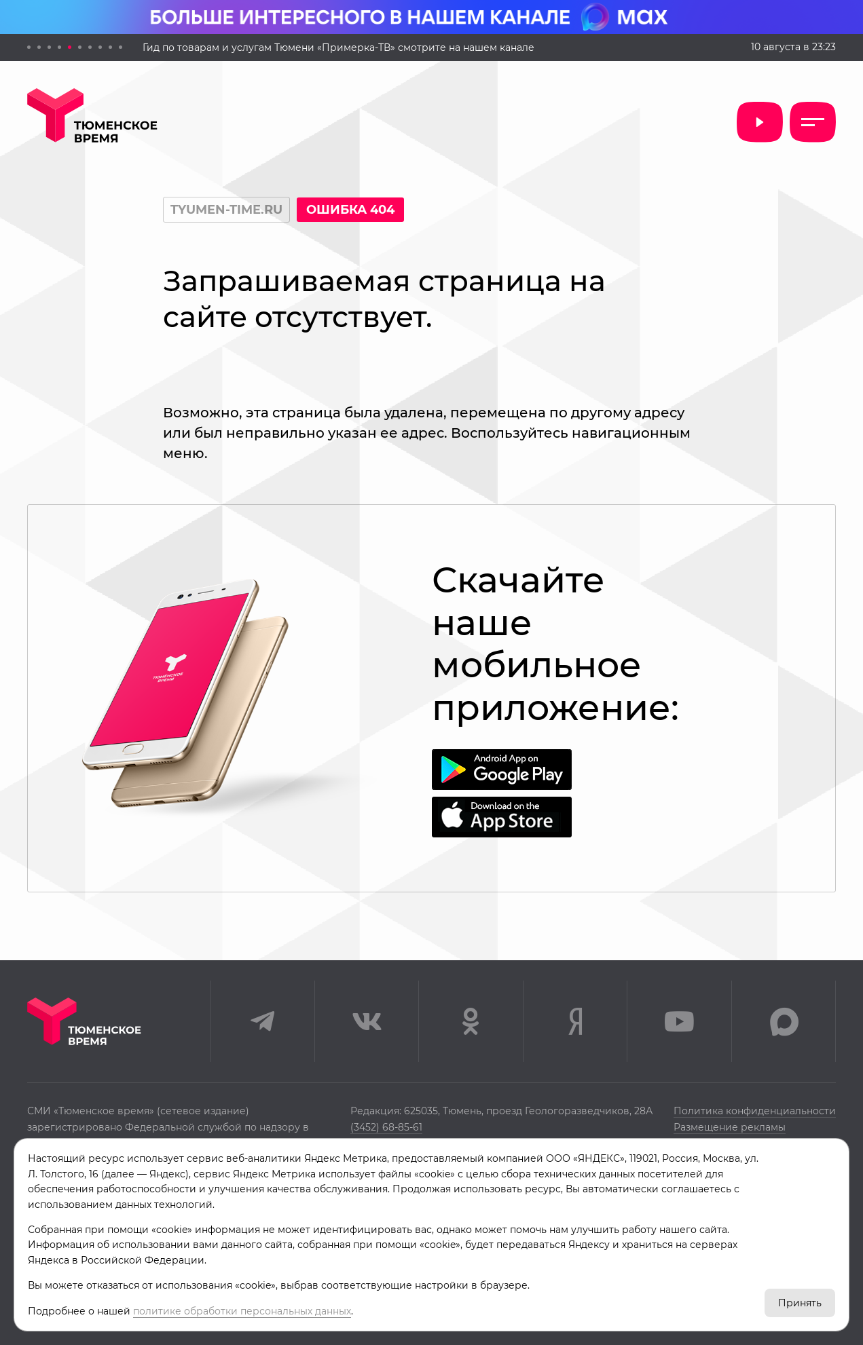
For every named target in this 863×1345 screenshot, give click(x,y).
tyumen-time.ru (226, 209)
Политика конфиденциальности (755, 1111)
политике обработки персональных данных (242, 1311)
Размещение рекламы (730, 1127)
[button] (29, 47)
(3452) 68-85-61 (386, 1127)
